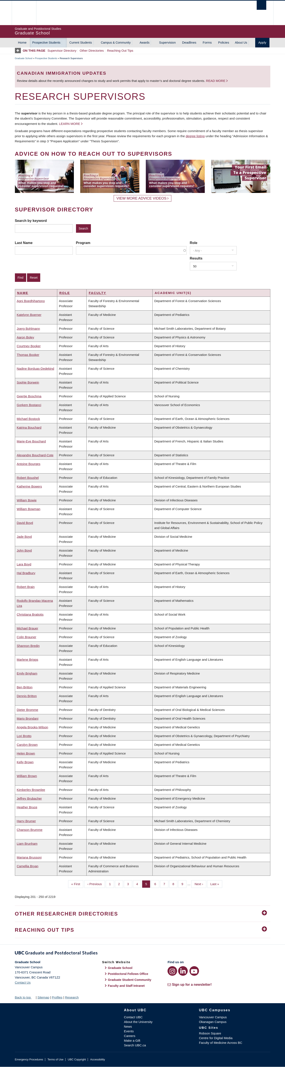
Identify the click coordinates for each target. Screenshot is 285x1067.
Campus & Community (116, 42)
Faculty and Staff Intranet (126, 985)
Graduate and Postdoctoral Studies (142, 953)
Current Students (80, 42)
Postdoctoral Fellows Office (128, 974)
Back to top (25, 997)
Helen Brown (26, 753)
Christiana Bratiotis (30, 614)
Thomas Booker (28, 355)
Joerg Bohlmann (28, 328)
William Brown (27, 776)
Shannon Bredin (28, 646)
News (128, 1026)
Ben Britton (25, 687)
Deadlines (189, 42)
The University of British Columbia (24, 13)
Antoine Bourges (28, 464)
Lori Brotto (24, 736)
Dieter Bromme (27, 710)
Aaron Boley (25, 337)
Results (196, 258)
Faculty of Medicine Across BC (220, 1042)
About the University (138, 1022)
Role (194, 243)
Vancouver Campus (213, 1017)
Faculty (97, 293)
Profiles (57, 997)
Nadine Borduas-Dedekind (35, 368)
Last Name (24, 243)
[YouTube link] (194, 971)
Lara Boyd (24, 564)
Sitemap (43, 997)
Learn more (69, 124)
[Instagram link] (172, 971)
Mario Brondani (28, 718)
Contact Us (23, 982)
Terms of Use (55, 1059)
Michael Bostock (28, 419)
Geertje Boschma (29, 396)
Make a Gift (132, 1040)
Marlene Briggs (27, 659)
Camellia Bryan (28, 866)
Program (83, 243)
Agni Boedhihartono (31, 301)
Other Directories (92, 50)
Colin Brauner (26, 637)
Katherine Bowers (29, 486)
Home (22, 42)
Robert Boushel (28, 477)
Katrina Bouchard (29, 427)
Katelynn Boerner (29, 315)
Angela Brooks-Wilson (32, 727)
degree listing (195, 136)
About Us (241, 42)
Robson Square (210, 1033)
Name (22, 293)
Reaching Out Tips (120, 50)
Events (129, 1031)
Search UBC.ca (135, 1045)
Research (72, 997)
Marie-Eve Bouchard (31, 441)
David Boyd (25, 523)
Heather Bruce (27, 807)
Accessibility (97, 1059)
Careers (129, 1036)
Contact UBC (133, 1017)
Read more (216, 81)
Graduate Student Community (129, 979)
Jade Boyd (24, 536)
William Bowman (28, 509)
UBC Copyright (77, 1059)
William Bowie (27, 500)
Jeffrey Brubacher (29, 798)
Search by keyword (31, 221)
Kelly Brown (25, 762)
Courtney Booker (29, 346)
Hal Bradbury (26, 573)
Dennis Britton (27, 696)
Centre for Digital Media (216, 1038)
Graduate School (24, 58)
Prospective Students (46, 42)
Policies (223, 42)
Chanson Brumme (30, 830)
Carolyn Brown (27, 744)
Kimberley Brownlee (31, 790)
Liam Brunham (27, 843)
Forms (207, 42)
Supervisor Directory (61, 50)
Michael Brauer (27, 628)
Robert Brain (26, 587)
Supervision (167, 42)
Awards (144, 42)
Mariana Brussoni (29, 857)
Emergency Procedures (29, 1059)
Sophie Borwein (28, 382)
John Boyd (24, 550)
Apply (262, 42)
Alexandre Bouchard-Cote (35, 455)
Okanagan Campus (212, 1022)
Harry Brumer (26, 821)
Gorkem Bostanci (29, 405)
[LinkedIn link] (183, 971)
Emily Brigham (27, 673)
